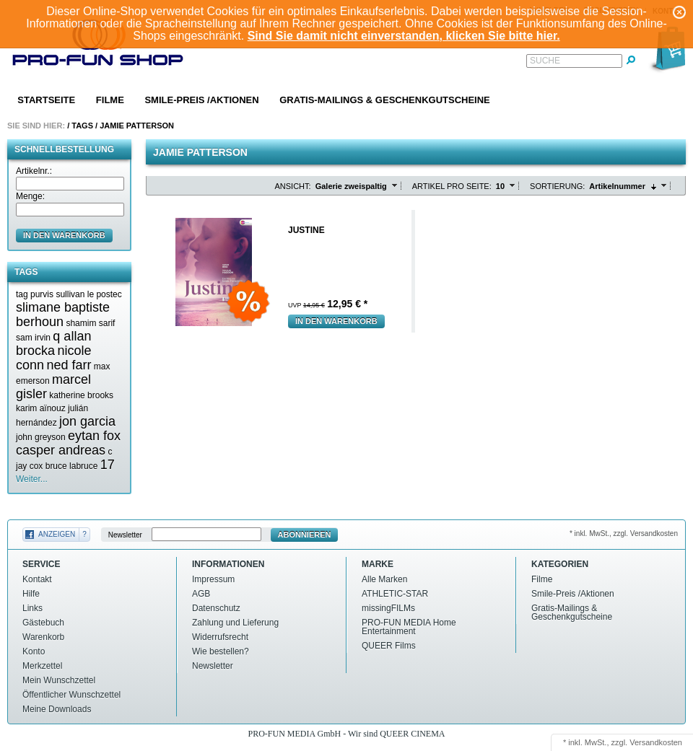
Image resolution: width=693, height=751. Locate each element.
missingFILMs (388, 608)
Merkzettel (42, 666)
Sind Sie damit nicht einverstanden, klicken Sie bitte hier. (404, 36)
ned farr (68, 365)
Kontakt (37, 579)
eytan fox (94, 436)
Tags (82, 125)
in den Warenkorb (64, 235)
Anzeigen (56, 534)
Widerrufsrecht (220, 637)
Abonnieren (304, 534)
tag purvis (34, 294)
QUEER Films (389, 646)
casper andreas (60, 450)
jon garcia (87, 421)
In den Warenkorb (336, 321)
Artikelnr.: (34, 171)
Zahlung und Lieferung (235, 623)
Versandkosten (655, 742)
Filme (110, 100)
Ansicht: (293, 186)
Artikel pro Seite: (452, 186)
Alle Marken (384, 579)
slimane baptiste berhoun (63, 314)
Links (32, 608)
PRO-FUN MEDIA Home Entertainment (409, 627)
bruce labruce (71, 466)
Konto (33, 651)
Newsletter (125, 535)
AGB (201, 594)
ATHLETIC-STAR (395, 594)
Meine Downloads (56, 709)
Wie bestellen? (220, 651)
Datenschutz (216, 608)
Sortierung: (557, 186)
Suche (545, 61)
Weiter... (32, 479)
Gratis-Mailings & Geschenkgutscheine (384, 100)
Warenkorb (43, 637)
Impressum (213, 579)
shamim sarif (90, 323)
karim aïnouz (41, 408)
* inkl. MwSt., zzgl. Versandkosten (624, 533)
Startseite (46, 100)
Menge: (30, 196)
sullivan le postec (88, 294)
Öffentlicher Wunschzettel (71, 695)
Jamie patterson (137, 125)
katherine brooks (81, 395)
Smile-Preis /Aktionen (201, 100)
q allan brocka (53, 343)
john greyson (41, 437)
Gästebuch (43, 623)
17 (107, 464)
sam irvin (33, 338)
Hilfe (31, 594)
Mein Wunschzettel (58, 680)
